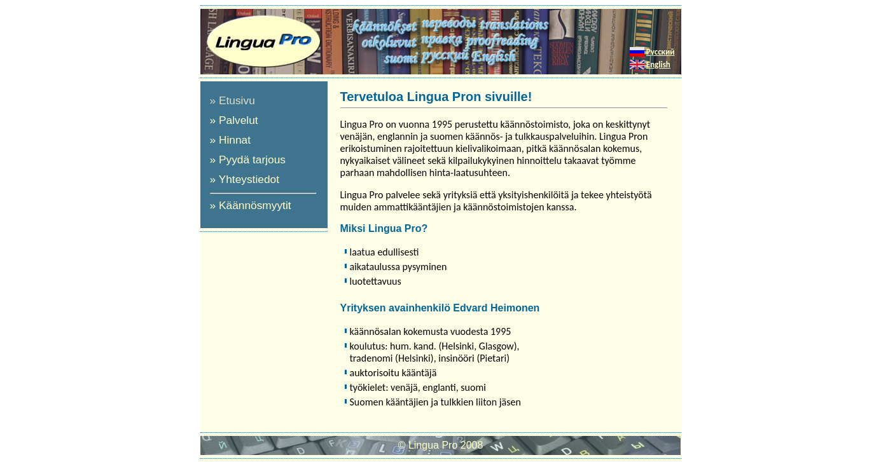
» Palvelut (234, 120)
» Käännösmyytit (250, 205)
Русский (660, 52)
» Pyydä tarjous (248, 159)
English (658, 64)
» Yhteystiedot (245, 179)
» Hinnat (230, 139)
